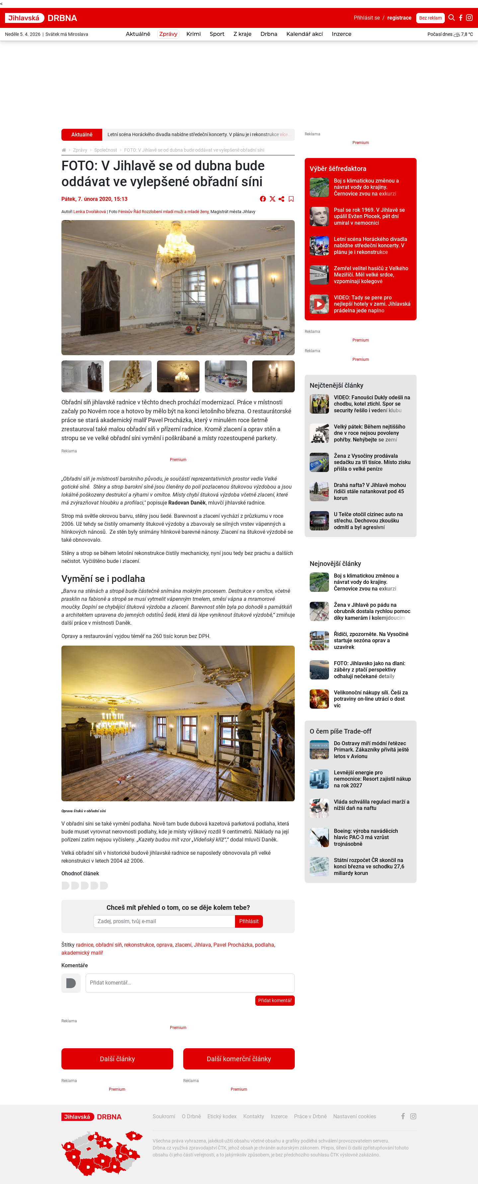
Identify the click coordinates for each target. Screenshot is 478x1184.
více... (286, 134)
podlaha (264, 945)
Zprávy (80, 150)
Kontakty (253, 1116)
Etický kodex (222, 1116)
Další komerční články (239, 1059)
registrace (399, 18)
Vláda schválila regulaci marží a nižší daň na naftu (372, 805)
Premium (178, 459)
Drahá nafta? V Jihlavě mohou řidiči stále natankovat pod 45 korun (370, 491)
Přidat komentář (275, 1000)
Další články (117, 1059)
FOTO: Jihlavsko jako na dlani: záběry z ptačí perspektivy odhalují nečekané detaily (369, 669)
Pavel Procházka (233, 945)
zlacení (183, 945)
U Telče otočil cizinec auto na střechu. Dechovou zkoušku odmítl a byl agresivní (368, 520)
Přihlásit (249, 921)
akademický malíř (82, 953)
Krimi (193, 34)
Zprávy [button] (168, 34)
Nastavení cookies (354, 1116)
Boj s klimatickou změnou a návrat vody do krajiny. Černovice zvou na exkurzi (366, 187)
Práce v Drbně (310, 1116)
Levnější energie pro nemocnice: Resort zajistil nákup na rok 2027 (372, 779)
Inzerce (342, 34)
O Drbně (191, 1116)
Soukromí (164, 1116)
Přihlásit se (367, 18)
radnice (84, 945)
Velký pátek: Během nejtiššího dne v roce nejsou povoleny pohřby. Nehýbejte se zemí (369, 433)
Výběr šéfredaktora (338, 169)
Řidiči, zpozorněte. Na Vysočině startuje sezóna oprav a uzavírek (371, 640)
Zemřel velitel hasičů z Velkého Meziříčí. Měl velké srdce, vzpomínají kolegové (371, 274)
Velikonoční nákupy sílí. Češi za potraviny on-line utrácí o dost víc (371, 699)
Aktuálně (138, 34)
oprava (164, 945)
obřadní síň (109, 945)
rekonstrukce (139, 945)
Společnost (105, 150)
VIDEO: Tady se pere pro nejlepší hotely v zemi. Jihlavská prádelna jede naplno (372, 304)
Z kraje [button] (242, 34)
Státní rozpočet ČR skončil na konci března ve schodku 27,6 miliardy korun (369, 866)
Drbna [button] (269, 34)
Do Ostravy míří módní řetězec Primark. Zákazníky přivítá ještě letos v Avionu (371, 749)
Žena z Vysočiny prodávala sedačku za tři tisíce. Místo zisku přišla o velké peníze (372, 462)
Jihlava (202, 945)
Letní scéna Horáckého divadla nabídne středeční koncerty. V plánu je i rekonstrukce (370, 245)
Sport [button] (217, 34)
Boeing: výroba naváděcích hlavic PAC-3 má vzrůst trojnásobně (366, 837)
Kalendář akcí (304, 34)
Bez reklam (430, 18)
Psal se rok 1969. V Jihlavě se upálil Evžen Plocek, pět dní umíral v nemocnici (369, 216)
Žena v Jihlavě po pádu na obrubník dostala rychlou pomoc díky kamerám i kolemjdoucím (372, 611)
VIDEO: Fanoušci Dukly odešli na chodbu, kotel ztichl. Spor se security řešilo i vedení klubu (372, 404)
